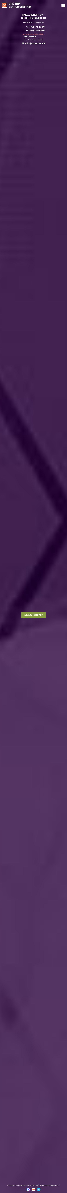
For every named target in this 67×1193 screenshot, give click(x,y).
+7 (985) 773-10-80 (35, 30)
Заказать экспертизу (33, 615)
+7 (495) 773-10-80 (35, 27)
